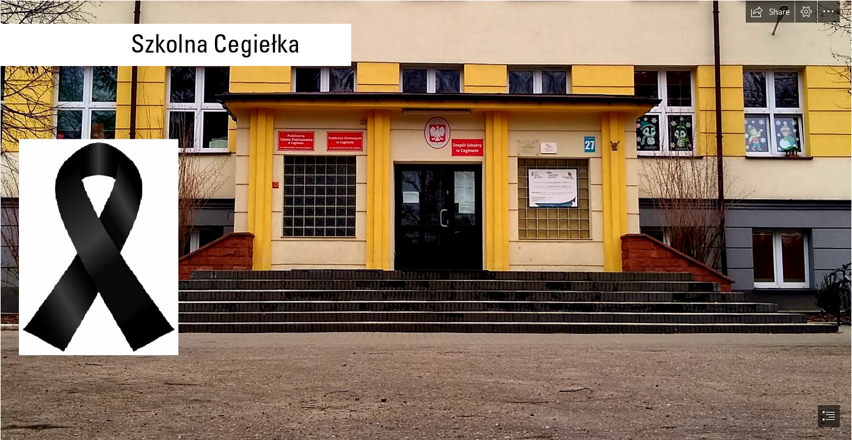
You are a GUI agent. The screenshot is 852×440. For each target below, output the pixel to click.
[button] (770, 12)
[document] (426, 220)
